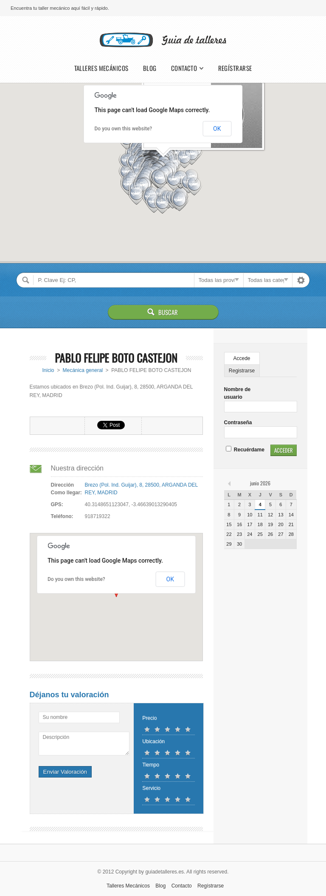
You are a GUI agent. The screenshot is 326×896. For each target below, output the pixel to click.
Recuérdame (245, 450)
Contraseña (238, 422)
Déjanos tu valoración (69, 694)
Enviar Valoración (65, 772)
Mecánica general (83, 370)
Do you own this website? (123, 129)
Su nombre (55, 717)
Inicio (48, 370)
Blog (150, 68)
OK (217, 128)
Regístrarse (235, 68)
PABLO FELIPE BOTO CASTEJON (116, 357)
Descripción (56, 737)
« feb (230, 483)
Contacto (184, 68)
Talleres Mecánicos (101, 68)
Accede (241, 358)
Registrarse (242, 371)
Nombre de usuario (237, 393)
